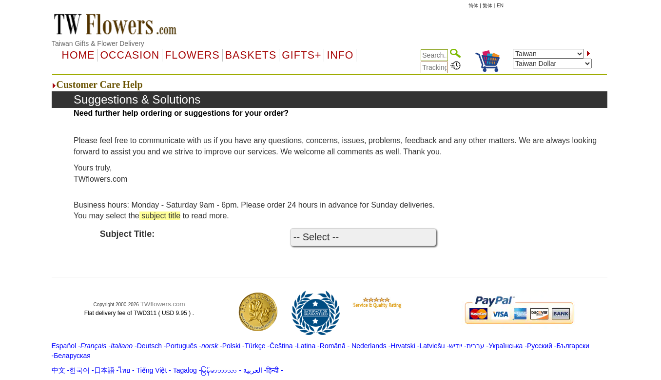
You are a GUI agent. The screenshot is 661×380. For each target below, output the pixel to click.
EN (500, 5)
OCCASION (130, 55)
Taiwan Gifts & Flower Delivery (98, 43)
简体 (473, 5)
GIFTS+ (301, 55)
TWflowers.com (162, 304)
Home (78, 55)
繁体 (487, 5)
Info (340, 55)
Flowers (192, 55)
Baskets (250, 55)
